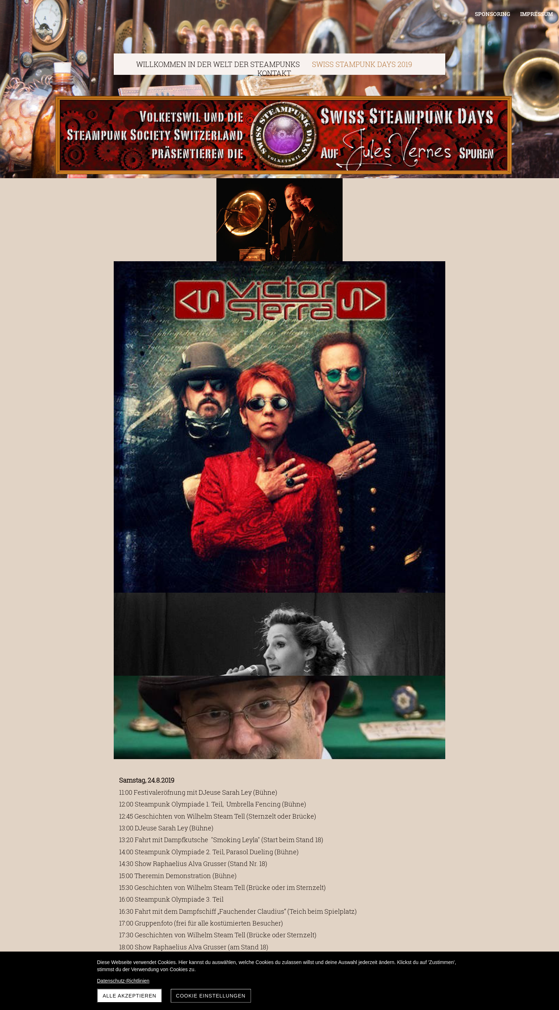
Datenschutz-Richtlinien (123, 981)
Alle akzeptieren (130, 996)
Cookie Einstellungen (211, 996)
